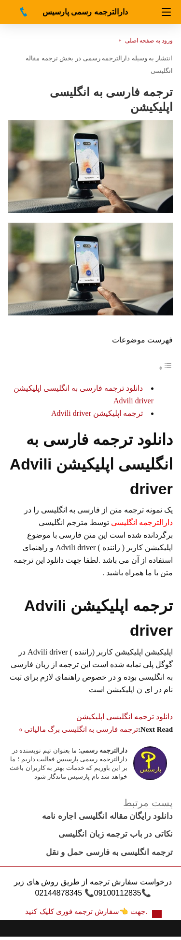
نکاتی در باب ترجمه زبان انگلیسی (115, 834)
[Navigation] (166, 12)
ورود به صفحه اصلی (149, 40)
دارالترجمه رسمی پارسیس (85, 12)
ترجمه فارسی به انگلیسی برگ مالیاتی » (78, 729)
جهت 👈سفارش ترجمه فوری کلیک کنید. (87, 911)
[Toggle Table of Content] (165, 368)
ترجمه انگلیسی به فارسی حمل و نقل (109, 852)
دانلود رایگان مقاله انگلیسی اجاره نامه (107, 816)
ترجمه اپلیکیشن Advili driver (97, 413)
